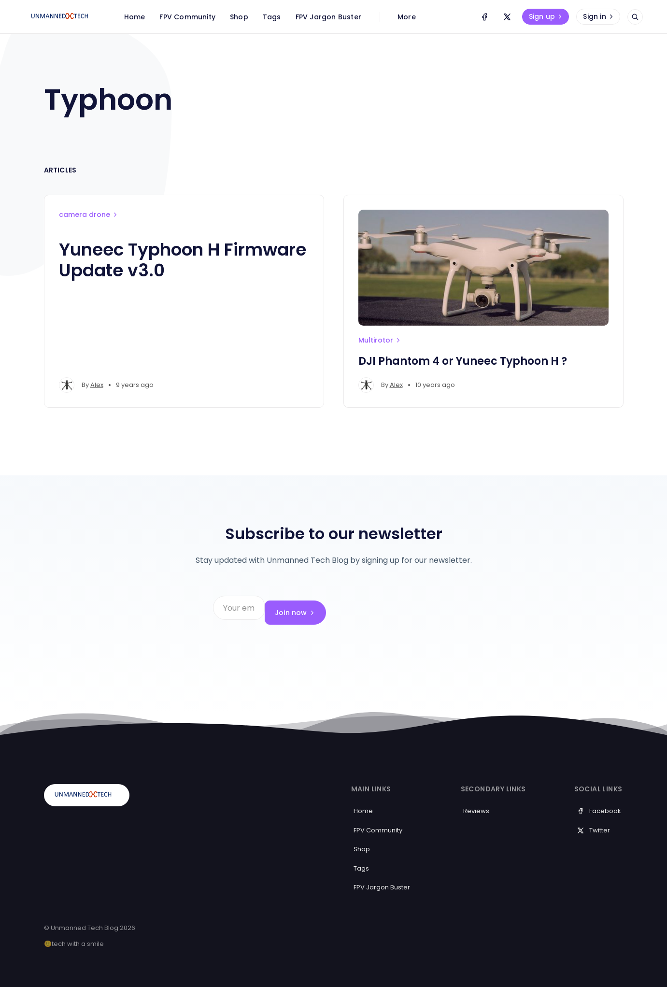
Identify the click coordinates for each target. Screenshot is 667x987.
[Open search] (635, 17)
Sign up (546, 16)
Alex (96, 384)
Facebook (599, 801)
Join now (423, 608)
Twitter (593, 820)
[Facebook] (484, 17)
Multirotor (380, 340)
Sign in (599, 16)
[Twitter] (507, 17)
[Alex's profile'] (66, 385)
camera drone (89, 214)
